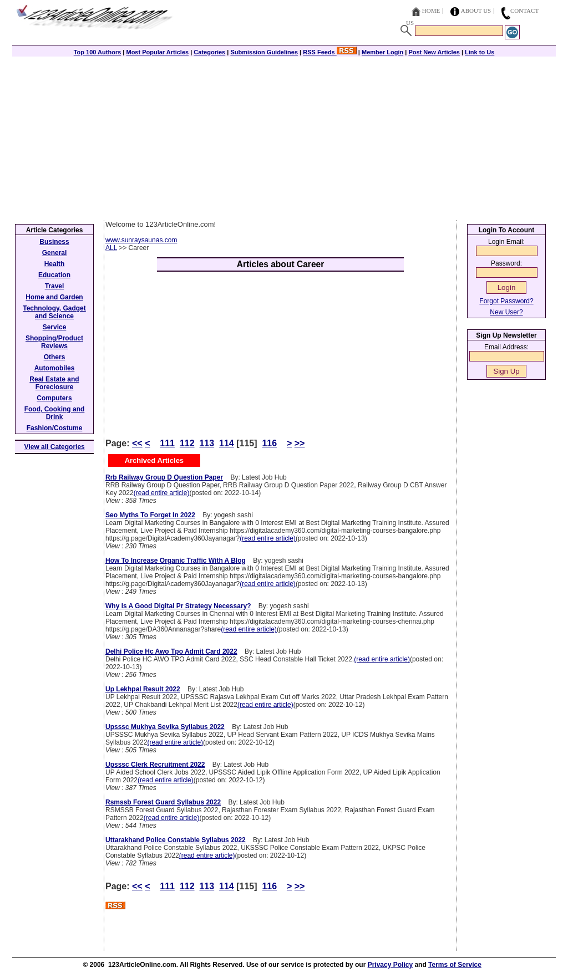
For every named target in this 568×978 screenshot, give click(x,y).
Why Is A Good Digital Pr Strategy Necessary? (178, 606)
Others (54, 357)
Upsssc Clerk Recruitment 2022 (155, 764)
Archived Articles (154, 460)
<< (137, 443)
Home (431, 10)
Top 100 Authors (97, 52)
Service (55, 327)
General (54, 253)
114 (226, 443)
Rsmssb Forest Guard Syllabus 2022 (163, 802)
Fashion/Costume (55, 428)
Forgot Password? (506, 301)
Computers (54, 398)
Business (54, 242)
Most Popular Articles (157, 52)
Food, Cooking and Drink (54, 413)
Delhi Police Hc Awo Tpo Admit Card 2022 (171, 651)
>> (300, 443)
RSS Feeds (330, 52)
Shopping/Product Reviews (54, 342)
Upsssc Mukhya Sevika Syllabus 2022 (165, 727)
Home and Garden (54, 297)
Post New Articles (434, 52)
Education (54, 275)
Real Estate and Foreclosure (54, 383)
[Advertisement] (284, 137)
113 (206, 443)
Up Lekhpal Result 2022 (142, 689)
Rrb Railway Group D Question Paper (164, 477)
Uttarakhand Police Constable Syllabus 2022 (175, 840)
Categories (209, 52)
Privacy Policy (390, 965)
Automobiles (54, 368)
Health (54, 264)
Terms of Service (454, 965)
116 (269, 443)
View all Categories (54, 447)
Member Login (382, 52)
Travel (54, 286)
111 (167, 443)
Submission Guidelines (264, 52)
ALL (111, 248)
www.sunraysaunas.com (141, 240)
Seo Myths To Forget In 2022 (150, 515)
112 (187, 443)
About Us (476, 10)
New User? (506, 312)
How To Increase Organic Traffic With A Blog (175, 560)
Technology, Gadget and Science (54, 312)
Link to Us (479, 52)
